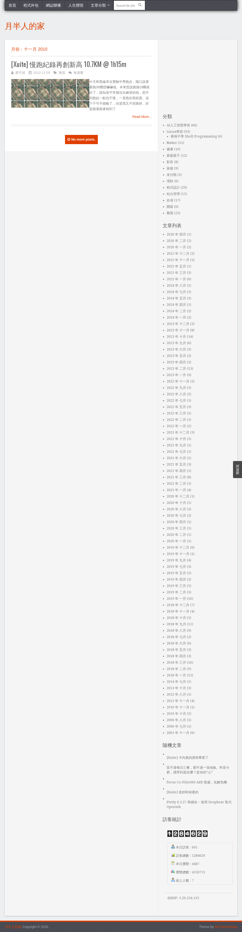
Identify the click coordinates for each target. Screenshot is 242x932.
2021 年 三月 (176, 477)
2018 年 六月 (176, 643)
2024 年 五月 (176, 298)
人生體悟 (75, 5)
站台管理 (173, 194)
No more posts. (81, 139)
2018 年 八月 (176, 630)
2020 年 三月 (176, 528)
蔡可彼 (20, 73)
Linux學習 (175, 131)
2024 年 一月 (176, 317)
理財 (170, 181)
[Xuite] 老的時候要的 (183, 792)
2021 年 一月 (176, 490)
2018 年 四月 (176, 656)
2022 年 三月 (176, 413)
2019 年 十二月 (178, 547)
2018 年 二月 (176, 669)
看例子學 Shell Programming (194, 136)
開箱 (170, 207)
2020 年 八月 (176, 509)
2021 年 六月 (176, 458)
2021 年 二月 (176, 483)
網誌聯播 (53, 5)
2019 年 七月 (176, 566)
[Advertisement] (198, 76)
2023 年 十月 (176, 336)
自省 (170, 200)
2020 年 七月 (176, 515)
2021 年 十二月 (178, 432)
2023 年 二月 (176, 368)
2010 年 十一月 (178, 707)
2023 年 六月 (176, 349)
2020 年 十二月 (178, 496)
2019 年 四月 (176, 579)
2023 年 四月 (176, 362)
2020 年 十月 (176, 503)
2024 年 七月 (176, 292)
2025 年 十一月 (178, 260)
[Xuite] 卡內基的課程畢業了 (187, 757)
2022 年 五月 (176, 407)
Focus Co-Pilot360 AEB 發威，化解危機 (197, 782)
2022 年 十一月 (178, 381)
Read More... (141, 117)
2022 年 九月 (176, 388)
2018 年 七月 (176, 637)
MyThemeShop (226, 927)
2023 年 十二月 (178, 324)
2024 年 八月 (176, 285)
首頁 (12, 5)
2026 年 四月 (176, 234)
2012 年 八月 (176, 694)
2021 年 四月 (176, 471)
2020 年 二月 (176, 535)
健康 (170, 149)
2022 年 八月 (176, 394)
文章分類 (98, 5)
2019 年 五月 (176, 573)
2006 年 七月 (176, 726)
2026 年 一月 (176, 247)
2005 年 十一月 (178, 733)
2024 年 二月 (176, 311)
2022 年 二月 (176, 420)
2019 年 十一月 (178, 554)
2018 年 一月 (176, 675)
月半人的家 (25, 25)
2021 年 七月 (176, 451)
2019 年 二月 (176, 592)
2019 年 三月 (176, 586)
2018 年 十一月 (178, 611)
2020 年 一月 (176, 541)
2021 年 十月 (176, 439)
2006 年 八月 (176, 720)
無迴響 (78, 73)
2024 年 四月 (176, 304)
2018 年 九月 (176, 624)
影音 (170, 162)
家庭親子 (173, 155)
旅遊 (170, 168)
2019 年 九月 (176, 560)
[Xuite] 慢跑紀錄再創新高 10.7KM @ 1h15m (68, 64)
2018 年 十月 (176, 618)
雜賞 (62, 73)
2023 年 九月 (176, 343)
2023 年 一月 (176, 375)
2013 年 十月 (176, 688)
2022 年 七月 (176, 400)
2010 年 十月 (176, 713)
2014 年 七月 (176, 681)
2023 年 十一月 (178, 330)
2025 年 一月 (176, 279)
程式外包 (31, 5)
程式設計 (173, 187)
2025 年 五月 (176, 266)
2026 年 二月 (176, 241)
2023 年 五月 (176, 356)
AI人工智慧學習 (178, 125)
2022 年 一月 (176, 426)
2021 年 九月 (176, 445)
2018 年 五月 (176, 650)
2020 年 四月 (176, 522)
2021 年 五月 (176, 464)
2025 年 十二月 (178, 253)
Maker (172, 143)
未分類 (172, 175)
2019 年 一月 (176, 598)
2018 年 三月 (176, 662)
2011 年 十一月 (178, 701)
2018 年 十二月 (178, 605)
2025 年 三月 (176, 273)
